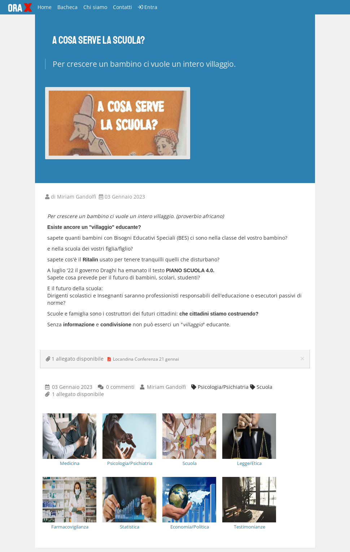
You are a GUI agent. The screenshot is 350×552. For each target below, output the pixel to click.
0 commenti (120, 386)
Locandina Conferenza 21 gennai (144, 359)
